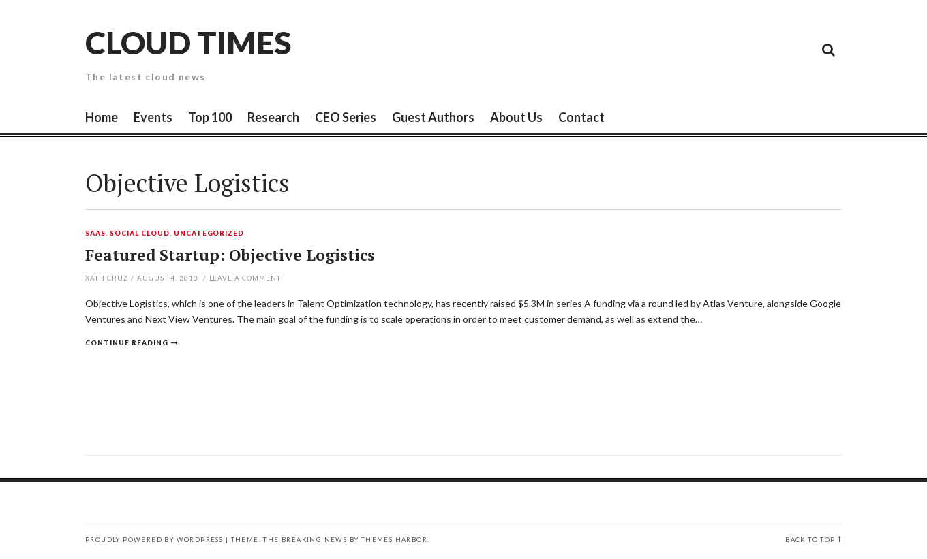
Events (153, 117)
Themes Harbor (394, 539)
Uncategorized (209, 233)
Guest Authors (433, 117)
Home (101, 117)
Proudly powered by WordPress (154, 539)
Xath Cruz (106, 278)
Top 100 (210, 117)
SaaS (95, 233)
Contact (581, 117)
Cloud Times (188, 42)
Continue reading (126, 342)
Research (273, 117)
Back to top (810, 539)
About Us (516, 117)
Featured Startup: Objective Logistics (230, 255)
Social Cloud (140, 233)
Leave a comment (245, 278)
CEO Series (345, 117)
